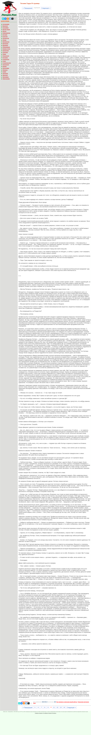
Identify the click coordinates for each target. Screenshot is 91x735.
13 (61, 707)
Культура (5, 36)
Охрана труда (6, 49)
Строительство (7, 63)
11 (54, 707)
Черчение (5, 73)
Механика (5, 45)
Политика (5, 52)
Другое (4, 31)
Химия (4, 71)
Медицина (5, 43)
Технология (6, 64)
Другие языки (6, 29)
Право (4, 54)
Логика (4, 40)
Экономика (6, 77)
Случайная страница (47, 713)
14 (64, 707)
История (5, 34)
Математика (6, 41)
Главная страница (39, 713)
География (5, 27)
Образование (6, 47)
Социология (6, 59)
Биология (5, 26)
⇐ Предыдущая (27, 8)
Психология (6, 56)
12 (57, 707)
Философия (6, 68)
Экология (5, 75)
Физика (5, 66)
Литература (6, 38)
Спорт (4, 61)
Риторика (5, 57)
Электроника (6, 78)
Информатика (6, 33)
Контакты (54, 713)
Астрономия (6, 24)
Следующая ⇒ (45, 8)
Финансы (5, 70)
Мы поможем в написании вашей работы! (66, 702)
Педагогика (6, 50)
